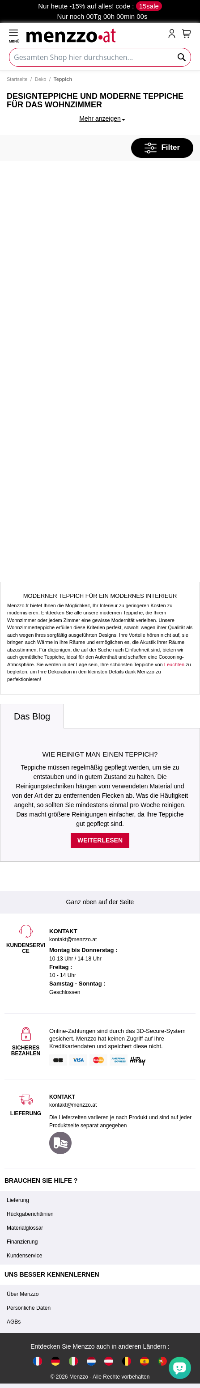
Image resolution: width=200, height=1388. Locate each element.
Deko (41, 79)
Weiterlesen (100, 840)
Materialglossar (25, 1228)
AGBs (14, 1322)
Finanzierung (22, 1242)
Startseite (17, 79)
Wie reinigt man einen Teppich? (100, 754)
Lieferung (18, 1200)
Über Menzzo (22, 1294)
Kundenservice (24, 1256)
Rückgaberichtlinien (30, 1214)
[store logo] (95, 34)
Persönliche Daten (29, 1308)
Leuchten (174, 664)
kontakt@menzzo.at (73, 1105)
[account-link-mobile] (173, 34)
